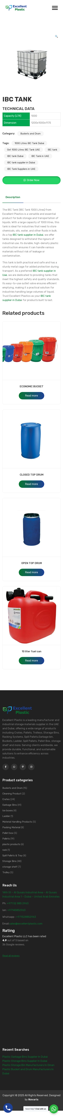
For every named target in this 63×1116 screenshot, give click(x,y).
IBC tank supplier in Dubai (21, 162)
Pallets (6, 838)
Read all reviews (11, 955)
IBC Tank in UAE (40, 156)
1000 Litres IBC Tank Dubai (29, 143)
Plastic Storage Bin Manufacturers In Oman (28, 1065)
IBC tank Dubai (15, 156)
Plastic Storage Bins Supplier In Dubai (24, 1060)
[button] (56, 36)
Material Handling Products (17, 821)
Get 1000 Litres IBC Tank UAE (23, 149)
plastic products (11, 844)
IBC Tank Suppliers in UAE (21, 169)
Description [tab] (13, 197)
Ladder (6, 816)
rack (4, 849)
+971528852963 (26, 916)
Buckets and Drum (30, 133)
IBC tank (52, 149)
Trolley (6, 872)
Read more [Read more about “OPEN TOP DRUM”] (31, 572)
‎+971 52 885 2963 (17, 903)
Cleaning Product (11, 793)
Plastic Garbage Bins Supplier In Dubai (25, 1056)
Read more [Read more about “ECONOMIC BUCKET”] (31, 395)
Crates (6, 799)
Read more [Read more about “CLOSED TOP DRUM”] (31, 484)
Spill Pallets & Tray (12, 855)
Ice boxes (7, 810)
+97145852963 (16, 910)
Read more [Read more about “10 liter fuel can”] (31, 660)
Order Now (33, 180)
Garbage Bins (9, 804)
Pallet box (7, 833)
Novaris (33, 1099)
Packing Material (11, 827)
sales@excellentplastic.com (25, 923)
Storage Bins (9, 861)
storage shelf (9, 866)
